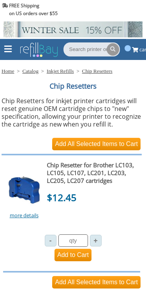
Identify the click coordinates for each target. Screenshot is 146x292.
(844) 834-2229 (124, 9)
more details (24, 215)
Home (8, 71)
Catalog (30, 71)
